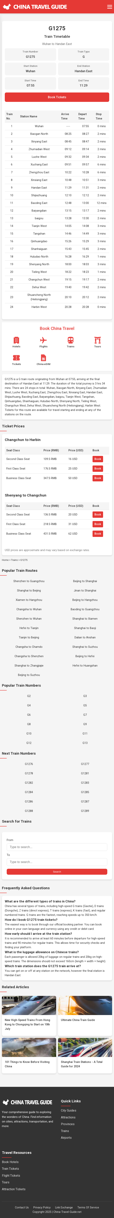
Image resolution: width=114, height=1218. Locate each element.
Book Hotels (10, 1162)
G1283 (85, 782)
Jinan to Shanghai (85, 590)
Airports (66, 1137)
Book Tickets (57, 97)
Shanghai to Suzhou (85, 647)
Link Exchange (64, 1207)
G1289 (85, 811)
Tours (5, 1182)
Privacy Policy (42, 1207)
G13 (85, 743)
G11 (85, 733)
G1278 (29, 773)
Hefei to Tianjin (29, 628)
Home (5, 560)
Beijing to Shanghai (85, 581)
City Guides (68, 1110)
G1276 (29, 764)
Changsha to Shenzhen (29, 656)
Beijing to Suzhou (29, 675)
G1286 (29, 801)
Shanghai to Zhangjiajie (29, 665)
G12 (28, 743)
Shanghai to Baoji (85, 628)
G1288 (29, 811)
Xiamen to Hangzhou (29, 600)
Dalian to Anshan (85, 637)
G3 (85, 696)
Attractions (68, 1117)
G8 (29, 724)
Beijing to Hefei (84, 656)
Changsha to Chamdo (29, 647)
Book (97, 459)
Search (57, 871)
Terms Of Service (88, 1207)
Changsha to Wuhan (29, 609)
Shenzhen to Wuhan (29, 618)
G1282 (29, 782)
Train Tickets (10, 1169)
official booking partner (68, 924)
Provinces (68, 1124)
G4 (29, 705)
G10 (28, 733)
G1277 (85, 764)
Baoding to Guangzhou (85, 609)
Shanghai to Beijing (29, 590)
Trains (14, 560)
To (57, 859)
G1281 (85, 773)
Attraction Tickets (13, 1189)
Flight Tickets (11, 1175)
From (57, 844)
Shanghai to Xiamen (85, 618)
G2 (29, 696)
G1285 (85, 792)
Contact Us (22, 1207)
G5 (85, 705)
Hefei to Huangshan (85, 665)
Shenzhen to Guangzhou (28, 581)
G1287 (85, 801)
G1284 (29, 792)
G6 (29, 715)
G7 (85, 715)
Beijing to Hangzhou (85, 600)
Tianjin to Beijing (29, 637)
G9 (85, 724)
